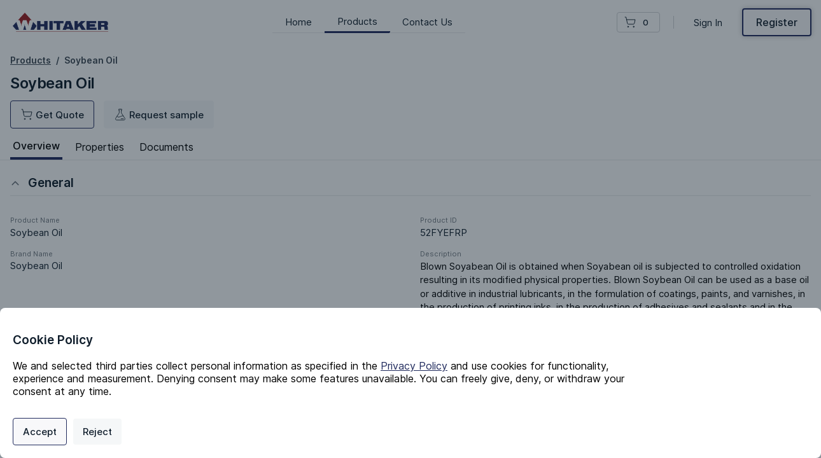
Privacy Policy (414, 365)
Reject (97, 432)
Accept (40, 432)
